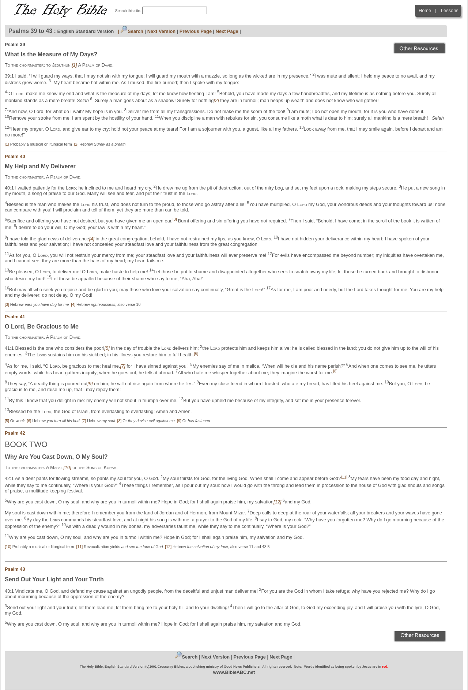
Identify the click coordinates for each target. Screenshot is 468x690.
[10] (8, 546)
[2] (76, 144)
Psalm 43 (15, 569)
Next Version (161, 31)
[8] (119, 421)
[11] (79, 546)
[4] (73, 304)
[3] (7, 304)
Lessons (449, 10)
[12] (168, 546)
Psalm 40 (15, 156)
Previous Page (196, 31)
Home (425, 10)
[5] (7, 421)
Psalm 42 (15, 433)
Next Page (227, 31)
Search (131, 31)
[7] (84, 421)
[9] (179, 421)
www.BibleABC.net (234, 672)
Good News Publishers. (242, 666)
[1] (7, 144)
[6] (29, 421)
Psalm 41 (15, 316)
